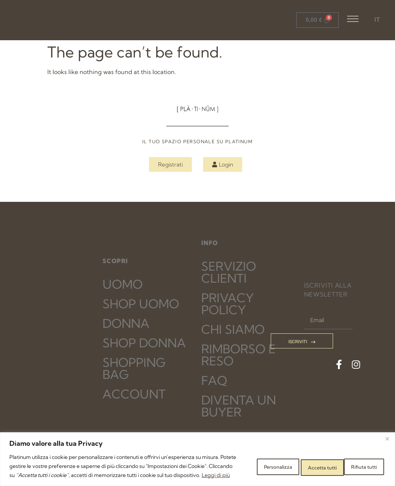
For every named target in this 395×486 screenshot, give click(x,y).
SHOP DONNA (144, 342)
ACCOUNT (134, 393)
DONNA (126, 323)
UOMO (123, 284)
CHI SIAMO (233, 329)
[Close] (387, 429)
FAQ (214, 380)
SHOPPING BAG (134, 368)
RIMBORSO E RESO (238, 354)
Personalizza (250, 461)
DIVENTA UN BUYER (238, 405)
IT (377, 19)
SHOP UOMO (141, 303)
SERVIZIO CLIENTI (228, 272)
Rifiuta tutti (304, 461)
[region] (197, 454)
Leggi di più (61, 475)
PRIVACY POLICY (227, 303)
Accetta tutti (359, 461)
